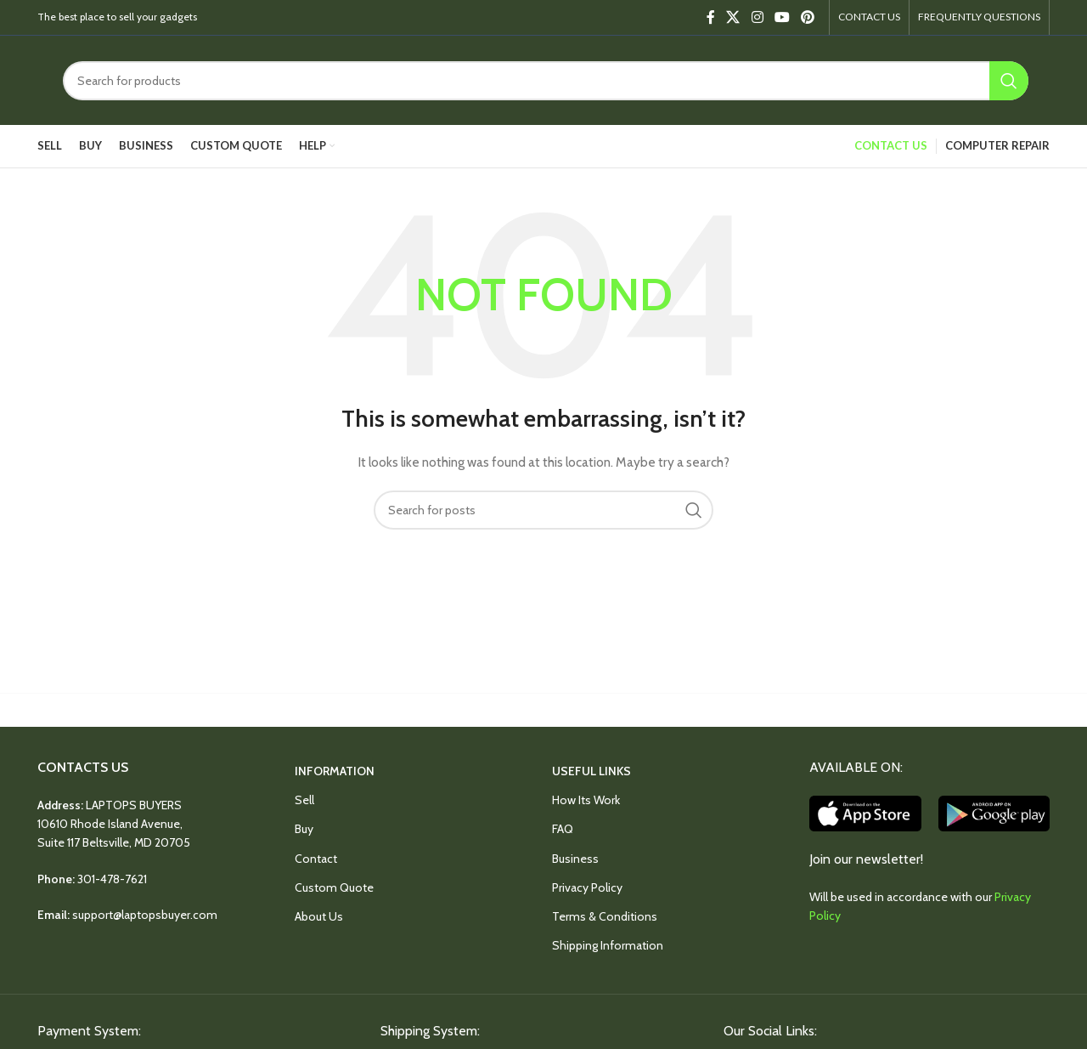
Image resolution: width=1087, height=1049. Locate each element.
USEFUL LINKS (591, 771)
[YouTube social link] (782, 17)
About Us (319, 916)
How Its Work (586, 800)
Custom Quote (334, 887)
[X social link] (733, 17)
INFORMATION (335, 771)
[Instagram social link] (757, 17)
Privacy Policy (587, 887)
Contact (316, 858)
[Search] (545, 80)
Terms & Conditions (604, 916)
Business (575, 858)
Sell (304, 800)
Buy (304, 828)
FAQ (562, 828)
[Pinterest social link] (808, 17)
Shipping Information (607, 945)
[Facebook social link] (710, 17)
